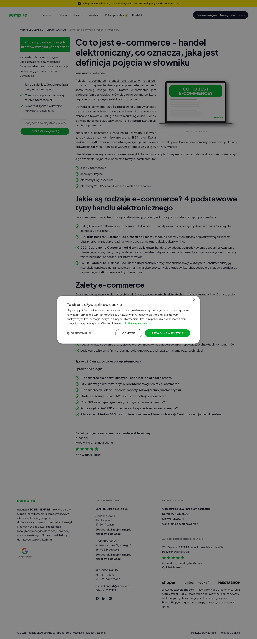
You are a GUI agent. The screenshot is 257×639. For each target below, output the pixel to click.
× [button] (194, 299)
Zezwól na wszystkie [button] (167, 333)
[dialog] (128, 319)
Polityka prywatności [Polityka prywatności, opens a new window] (139, 323)
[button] (80, 333)
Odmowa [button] (128, 333)
